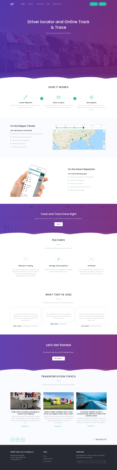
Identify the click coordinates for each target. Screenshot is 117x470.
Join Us (59, 224)
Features (30, 4)
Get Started (58, 358)
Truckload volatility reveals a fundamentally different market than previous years (91, 414)
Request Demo (57, 4)
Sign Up (102, 4)
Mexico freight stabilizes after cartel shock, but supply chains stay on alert (58, 413)
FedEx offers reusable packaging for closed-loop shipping (26, 413)
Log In (93, 4)
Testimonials (40, 4)
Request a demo (48, 458)
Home (23, 4)
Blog (48, 4)
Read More (26, 426)
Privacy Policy (47, 461)
